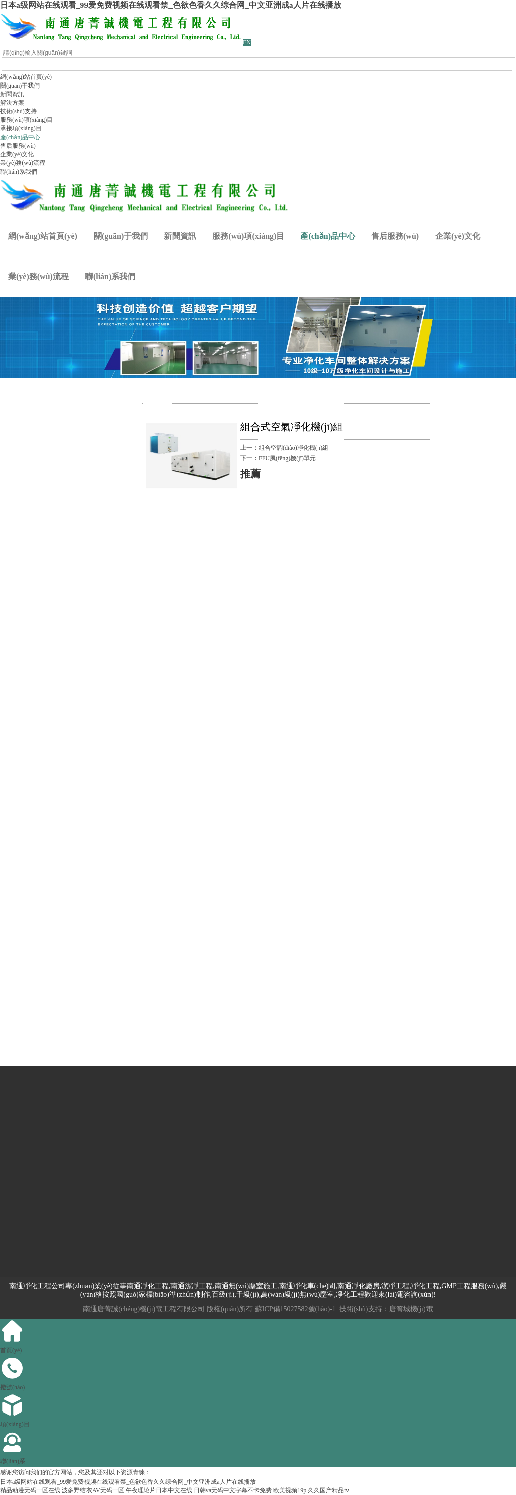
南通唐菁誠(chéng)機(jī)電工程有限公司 (144, 1309)
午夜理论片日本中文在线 (159, 1490)
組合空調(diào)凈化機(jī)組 (293, 447)
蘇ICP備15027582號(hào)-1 (295, 1309)
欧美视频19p (289, 1490)
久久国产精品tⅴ (328, 1490)
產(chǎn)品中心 (20, 137)
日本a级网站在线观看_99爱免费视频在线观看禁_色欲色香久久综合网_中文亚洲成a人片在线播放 (170, 5)
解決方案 (12, 102)
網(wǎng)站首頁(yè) (26, 76)
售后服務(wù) (18, 145)
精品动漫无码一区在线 (30, 1490)
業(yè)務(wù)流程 (22, 163)
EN (247, 42)
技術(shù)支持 (18, 111)
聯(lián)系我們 (18, 171)
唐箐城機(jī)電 (411, 1309)
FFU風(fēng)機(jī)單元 (287, 458)
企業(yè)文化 (17, 154)
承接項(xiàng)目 (21, 128)
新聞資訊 (12, 94)
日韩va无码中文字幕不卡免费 (233, 1490)
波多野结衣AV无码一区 (93, 1490)
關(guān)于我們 (20, 85)
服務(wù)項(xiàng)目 (26, 119)
